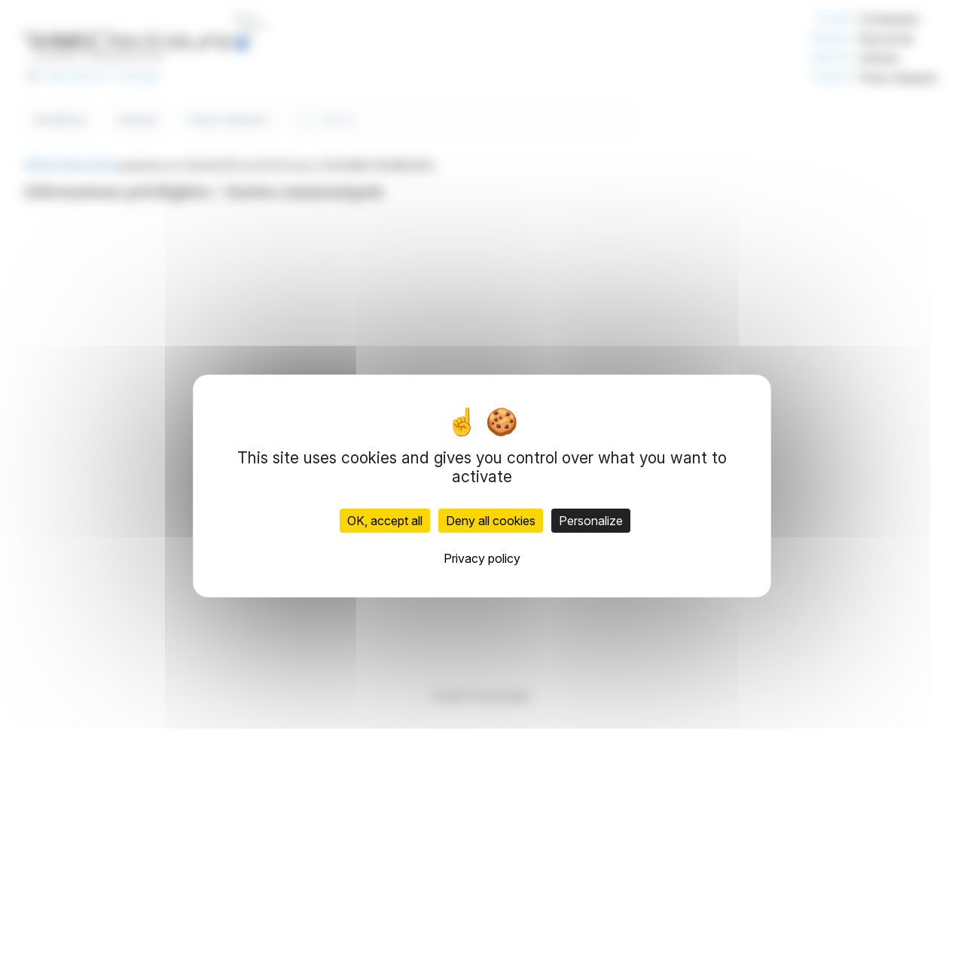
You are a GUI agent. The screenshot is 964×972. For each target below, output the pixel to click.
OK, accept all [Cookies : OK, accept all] (385, 520)
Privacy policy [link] (482, 558)
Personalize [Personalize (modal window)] (591, 520)
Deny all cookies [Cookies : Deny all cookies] (490, 520)
